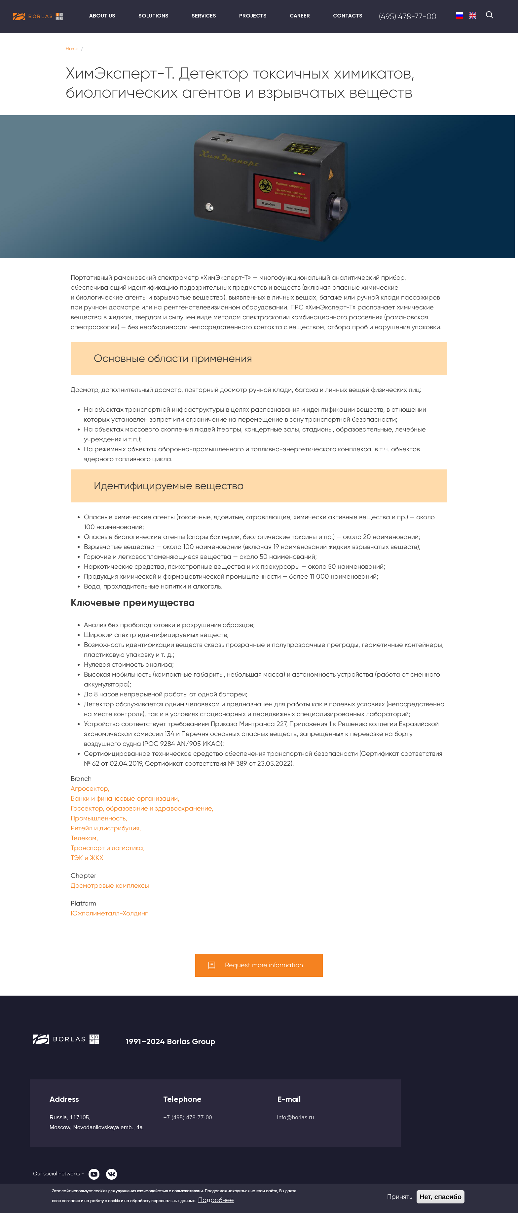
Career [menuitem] (300, 16)
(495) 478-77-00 (407, 16)
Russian (459, 15)
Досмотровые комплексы (110, 885)
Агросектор (89, 788)
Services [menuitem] (204, 16)
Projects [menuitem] (253, 16)
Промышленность (98, 818)
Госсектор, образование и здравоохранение (141, 808)
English (472, 15)
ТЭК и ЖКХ (87, 858)
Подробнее (216, 1200)
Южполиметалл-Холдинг (109, 913)
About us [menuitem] (102, 16)
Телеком (83, 838)
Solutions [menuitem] (153, 16)
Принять (399, 1196)
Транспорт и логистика (107, 848)
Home (72, 48)
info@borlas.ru (295, 1117)
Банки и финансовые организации (124, 798)
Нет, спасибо (441, 1196)
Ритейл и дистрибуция (105, 828)
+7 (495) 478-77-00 (187, 1117)
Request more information (264, 965)
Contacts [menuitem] (347, 16)
